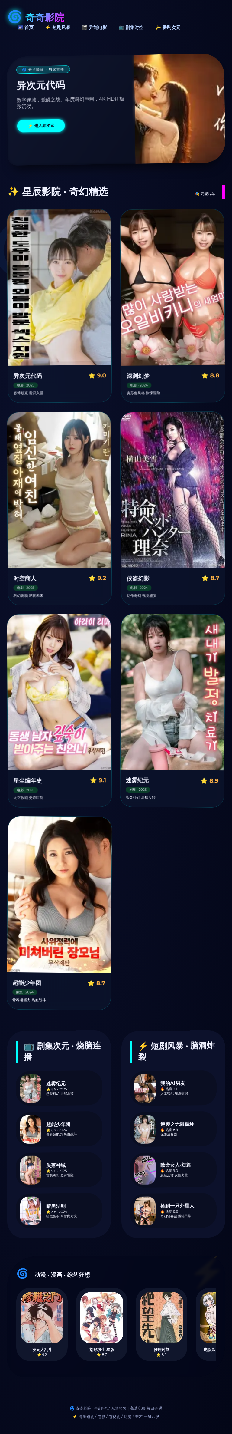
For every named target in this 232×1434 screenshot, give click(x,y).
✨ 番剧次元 (167, 27)
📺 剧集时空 (130, 27)
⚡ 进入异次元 (41, 125)
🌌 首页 (26, 27)
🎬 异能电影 (94, 27)
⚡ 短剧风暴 (57, 27)
